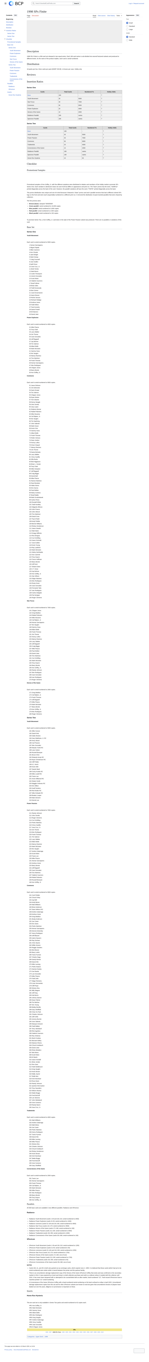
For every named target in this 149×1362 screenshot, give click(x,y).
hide (15, 15)
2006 (88, 1332)
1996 (47, 1332)
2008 (95, 1332)
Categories (30, 1336)
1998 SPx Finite (57, 1332)
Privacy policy (8, 1349)
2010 (102, 1332)
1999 (63, 1332)
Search (76, 3)
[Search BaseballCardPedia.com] (52, 3)
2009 (98, 1332)
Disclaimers (35, 1349)
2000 (66, 1332)
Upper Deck (39, 1336)
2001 (70, 1332)
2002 (74, 1332)
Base (29, 95)
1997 (50, 1332)
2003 (77, 1332)
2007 (91, 1332)
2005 (84, 1332)
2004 (81, 1332)
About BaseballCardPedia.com (22, 1349)
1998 (46, 1336)
